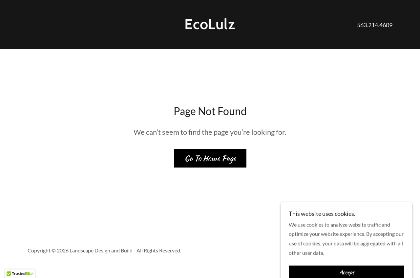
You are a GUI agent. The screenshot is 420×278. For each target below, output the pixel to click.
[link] (210, 27)
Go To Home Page (210, 158)
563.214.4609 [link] (374, 25)
